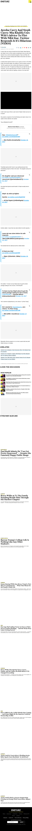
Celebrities (7, 26)
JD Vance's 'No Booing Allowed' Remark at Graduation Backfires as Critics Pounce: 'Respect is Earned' (18, 386)
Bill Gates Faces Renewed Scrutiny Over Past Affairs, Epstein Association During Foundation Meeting (17, 393)
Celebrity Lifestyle (4, 538)
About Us (5, 817)
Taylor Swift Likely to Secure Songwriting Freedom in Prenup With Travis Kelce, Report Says (15, 799)
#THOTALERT (6, 294)
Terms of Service (18, 817)
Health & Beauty (4, 449)
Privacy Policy (26, 817)
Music (13, 815)
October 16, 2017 (21, 296)
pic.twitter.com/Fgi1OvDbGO (11, 177)
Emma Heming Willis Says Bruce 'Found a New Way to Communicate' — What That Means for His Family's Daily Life (16, 585)
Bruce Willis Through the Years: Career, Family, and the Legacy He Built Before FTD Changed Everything (15, 671)
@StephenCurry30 (11, 135)
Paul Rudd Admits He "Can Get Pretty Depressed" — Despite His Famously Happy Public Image (16, 453)
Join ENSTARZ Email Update (16, 820)
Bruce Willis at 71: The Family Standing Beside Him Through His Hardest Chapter (15, 498)
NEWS (2, 625)
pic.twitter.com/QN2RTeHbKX (11, 237)
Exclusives (9, 813)
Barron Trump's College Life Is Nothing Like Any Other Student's (15, 542)
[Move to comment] (30, 48)
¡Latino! (18, 815)
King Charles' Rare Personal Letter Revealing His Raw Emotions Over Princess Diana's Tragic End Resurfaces (18, 383)
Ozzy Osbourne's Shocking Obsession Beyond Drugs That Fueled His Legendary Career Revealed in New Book (18, 375)
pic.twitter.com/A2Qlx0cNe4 (11, 136)
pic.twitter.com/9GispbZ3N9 (11, 253)
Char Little (4, 47)
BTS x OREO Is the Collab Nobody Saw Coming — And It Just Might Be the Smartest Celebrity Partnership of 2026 (16, 714)
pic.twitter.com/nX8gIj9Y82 (16, 197)
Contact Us (11, 817)
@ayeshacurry (17, 307)
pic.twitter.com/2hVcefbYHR (11, 310)
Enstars (5, 1)
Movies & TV (26, 813)
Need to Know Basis (13, 126)
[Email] (28, 48)
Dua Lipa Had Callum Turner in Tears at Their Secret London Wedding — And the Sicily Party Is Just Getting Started (16, 628)
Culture (20, 813)
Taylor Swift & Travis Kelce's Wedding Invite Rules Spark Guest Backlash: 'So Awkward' (15, 756)
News (4, 813)
